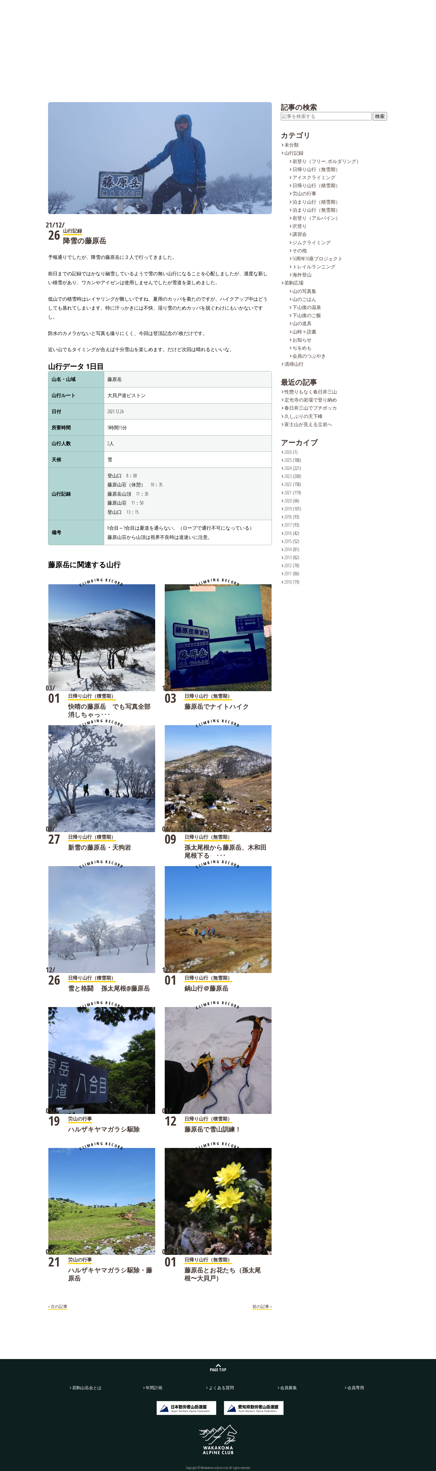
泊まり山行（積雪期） (316, 202)
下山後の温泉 (306, 307)
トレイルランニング (313, 266)
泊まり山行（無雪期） (316, 210)
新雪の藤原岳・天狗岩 (99, 847)
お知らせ (302, 339)
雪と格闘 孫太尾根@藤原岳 (109, 988)
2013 (288, 557)
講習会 (299, 234)
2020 (288, 500)
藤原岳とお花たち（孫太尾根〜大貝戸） (222, 1274)
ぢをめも (302, 348)
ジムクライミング (311, 242)
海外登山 (302, 274)
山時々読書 (304, 331)
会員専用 (355, 1387)
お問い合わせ (355, 10)
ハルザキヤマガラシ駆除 (104, 1129)
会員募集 (408, 10)
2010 (288, 582)
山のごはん (304, 299)
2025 (288, 460)
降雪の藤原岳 (84, 240)
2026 (288, 452)
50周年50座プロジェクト (317, 258)
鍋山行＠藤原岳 (206, 988)
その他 (299, 250)
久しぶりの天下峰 (303, 416)
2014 (288, 549)
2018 (288, 517)
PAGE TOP (218, 1369)
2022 (288, 484)
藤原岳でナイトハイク (216, 706)
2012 (288, 565)
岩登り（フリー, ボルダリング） (326, 161)
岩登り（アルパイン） (316, 218)
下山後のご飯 (306, 315)
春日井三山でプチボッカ (310, 408)
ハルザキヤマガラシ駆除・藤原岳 (110, 1274)
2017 (288, 525)
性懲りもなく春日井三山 (310, 391)
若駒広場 (187, 9)
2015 (288, 541)
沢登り (299, 226)
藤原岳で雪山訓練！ (212, 1129)
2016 (288, 533)
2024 (288, 468)
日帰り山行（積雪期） (316, 185)
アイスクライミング (313, 177)
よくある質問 (278, 9)
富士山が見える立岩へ (308, 424)
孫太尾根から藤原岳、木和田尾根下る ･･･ (225, 851)
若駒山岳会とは (96, 9)
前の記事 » (262, 1306)
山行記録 (142, 9)
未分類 (291, 145)
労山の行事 (304, 193)
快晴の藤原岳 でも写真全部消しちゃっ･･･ (109, 710)
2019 (288, 508)
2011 (288, 573)
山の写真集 (304, 291)
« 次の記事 (57, 1306)
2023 (288, 476)
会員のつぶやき (309, 356)
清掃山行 (293, 364)
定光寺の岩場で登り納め (310, 399)
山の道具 (302, 323)
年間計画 (232, 9)
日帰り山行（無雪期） (316, 169)
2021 (288, 492)
